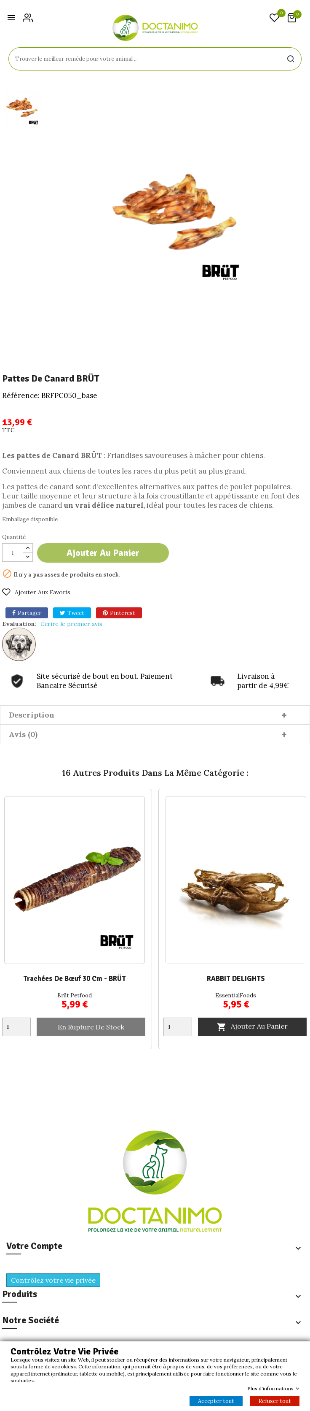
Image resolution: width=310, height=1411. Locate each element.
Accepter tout (216, 1401)
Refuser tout (275, 1401)
